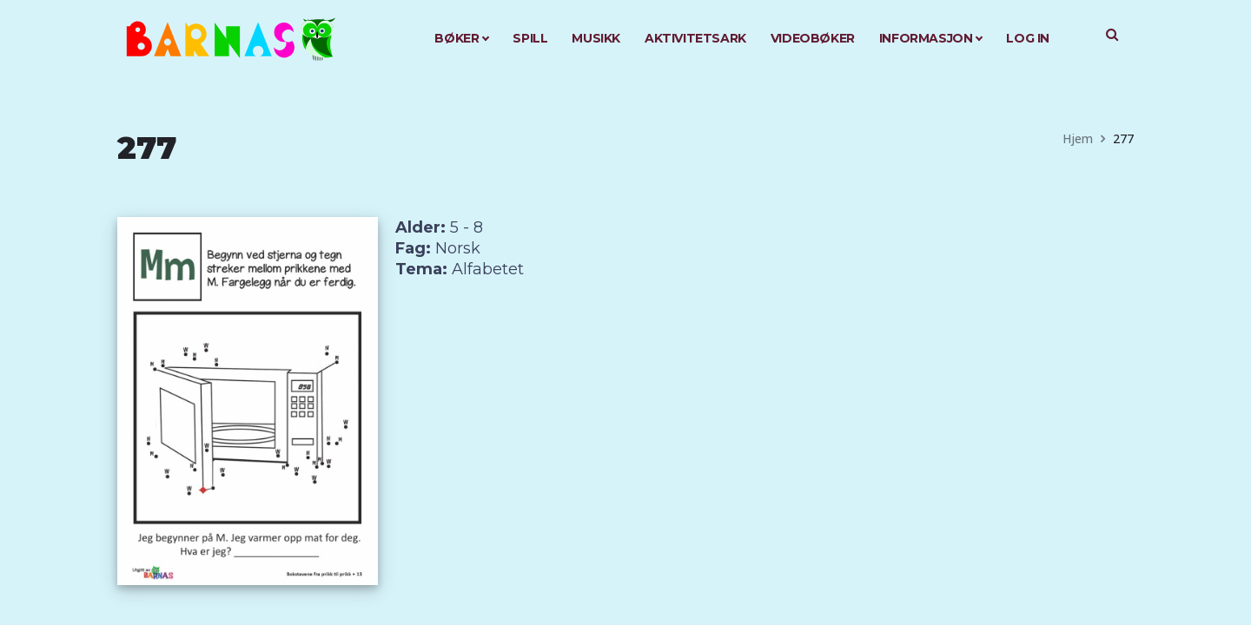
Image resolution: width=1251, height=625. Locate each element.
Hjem (1077, 138)
